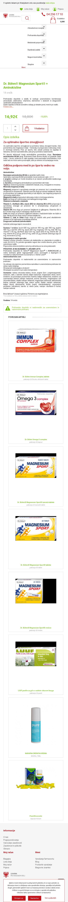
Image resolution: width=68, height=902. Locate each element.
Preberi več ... (8, 107)
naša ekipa (50, 3)
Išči (27, 18)
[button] (15, 126)
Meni (24, 67)
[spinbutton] (7, 128)
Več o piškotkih (50, 898)
